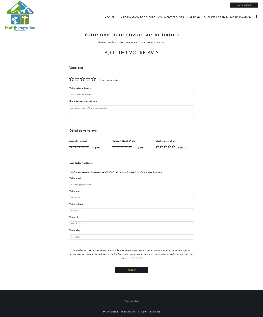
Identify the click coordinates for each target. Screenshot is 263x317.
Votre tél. (74, 217)
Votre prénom (76, 204)
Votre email (75, 178)
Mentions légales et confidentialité (121, 312)
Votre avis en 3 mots (80, 88)
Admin (144, 312)
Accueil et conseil (78, 141)
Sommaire (155, 312)
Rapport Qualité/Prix (123, 141)
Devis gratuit (244, 5)
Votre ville (74, 230)
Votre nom (74, 191)
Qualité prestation (165, 141)
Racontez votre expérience (83, 101)
